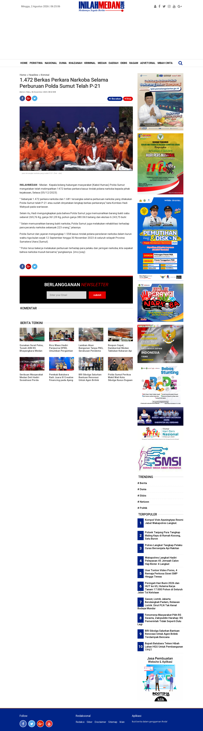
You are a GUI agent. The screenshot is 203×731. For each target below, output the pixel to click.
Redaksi (80, 722)
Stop (128, 98)
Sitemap (112, 722)
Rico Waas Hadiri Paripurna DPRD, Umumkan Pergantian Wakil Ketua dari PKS (61, 349)
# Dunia (141, 489)
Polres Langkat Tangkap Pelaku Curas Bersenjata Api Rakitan (163, 547)
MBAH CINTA (165, 63)
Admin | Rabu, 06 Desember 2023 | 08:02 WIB (38, 92)
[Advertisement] (101, 36)
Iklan (122, 722)
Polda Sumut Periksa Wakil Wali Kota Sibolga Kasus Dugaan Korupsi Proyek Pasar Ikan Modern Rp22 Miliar (120, 381)
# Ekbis (141, 495)
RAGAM (133, 63)
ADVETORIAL (147, 63)
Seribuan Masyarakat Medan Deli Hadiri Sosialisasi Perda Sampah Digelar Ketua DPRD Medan (32, 380)
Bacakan (115, 98)
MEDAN (102, 63)
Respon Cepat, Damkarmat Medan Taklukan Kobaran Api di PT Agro (120, 349)
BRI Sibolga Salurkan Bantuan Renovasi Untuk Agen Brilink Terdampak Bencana (90, 378)
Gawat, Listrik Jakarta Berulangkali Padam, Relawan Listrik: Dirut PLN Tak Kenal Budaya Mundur (158, 603)
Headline (33, 74)
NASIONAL (51, 63)
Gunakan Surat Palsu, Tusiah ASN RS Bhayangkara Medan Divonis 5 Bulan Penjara (31, 351)
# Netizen (143, 501)
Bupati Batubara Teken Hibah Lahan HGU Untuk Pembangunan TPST (164, 646)
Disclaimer (100, 722)
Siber (89, 722)
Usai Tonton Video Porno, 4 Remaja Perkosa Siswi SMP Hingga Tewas (161, 573)
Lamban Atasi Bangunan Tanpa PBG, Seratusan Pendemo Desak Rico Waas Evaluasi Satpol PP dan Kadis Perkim (91, 352)
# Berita (142, 483)
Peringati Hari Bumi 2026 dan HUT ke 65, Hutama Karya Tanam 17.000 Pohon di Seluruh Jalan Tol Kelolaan (160, 587)
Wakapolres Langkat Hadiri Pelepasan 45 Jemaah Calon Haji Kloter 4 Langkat (162, 560)
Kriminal (45, 74)
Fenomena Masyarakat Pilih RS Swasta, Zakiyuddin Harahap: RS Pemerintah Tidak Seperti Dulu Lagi (160, 619)
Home (23, 74)
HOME (23, 63)
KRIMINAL (90, 63)
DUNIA (63, 63)
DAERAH (113, 63)
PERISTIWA (36, 63)
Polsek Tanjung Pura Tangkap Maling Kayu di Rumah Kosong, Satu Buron (163, 535)
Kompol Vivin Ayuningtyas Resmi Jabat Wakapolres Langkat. (164, 521)
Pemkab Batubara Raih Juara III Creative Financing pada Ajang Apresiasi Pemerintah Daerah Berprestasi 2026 (61, 381)
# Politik (142, 507)
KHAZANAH (75, 63)
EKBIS (124, 63)
